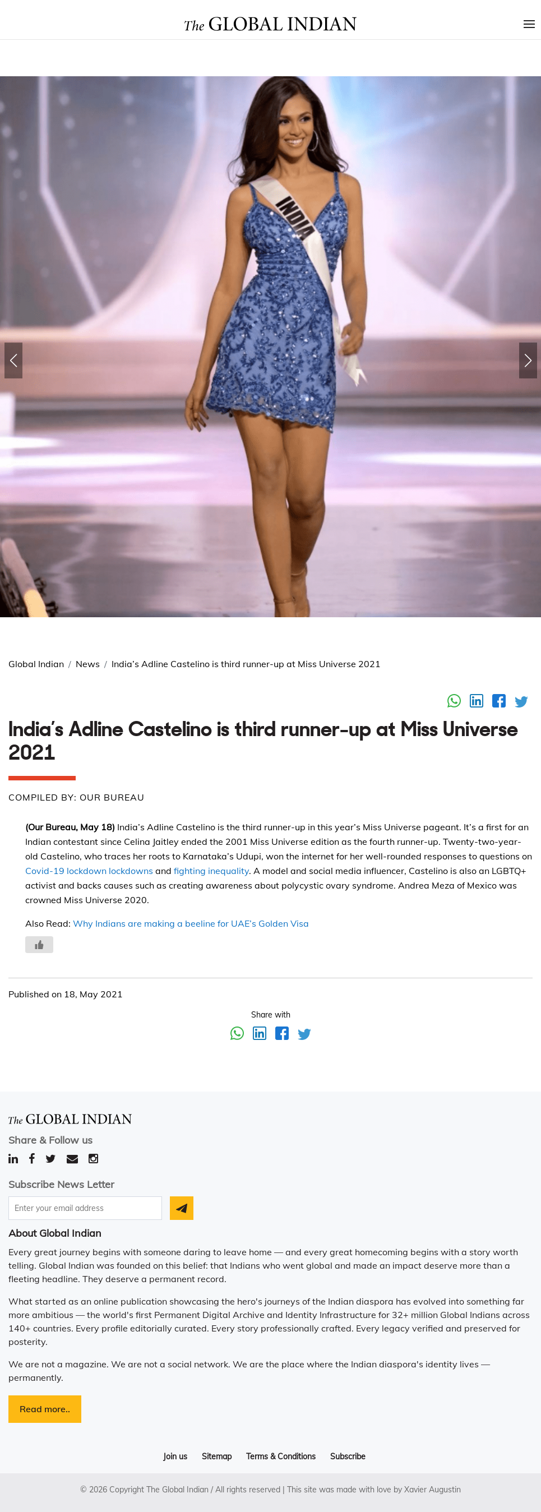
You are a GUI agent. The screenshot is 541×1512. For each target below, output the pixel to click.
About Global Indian (54, 1233)
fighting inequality (211, 870)
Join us (175, 1456)
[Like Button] (39, 944)
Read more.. (45, 1408)
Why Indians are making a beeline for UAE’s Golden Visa (191, 923)
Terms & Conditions (281, 1456)
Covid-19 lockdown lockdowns (89, 870)
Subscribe (348, 1456)
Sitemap (217, 1456)
